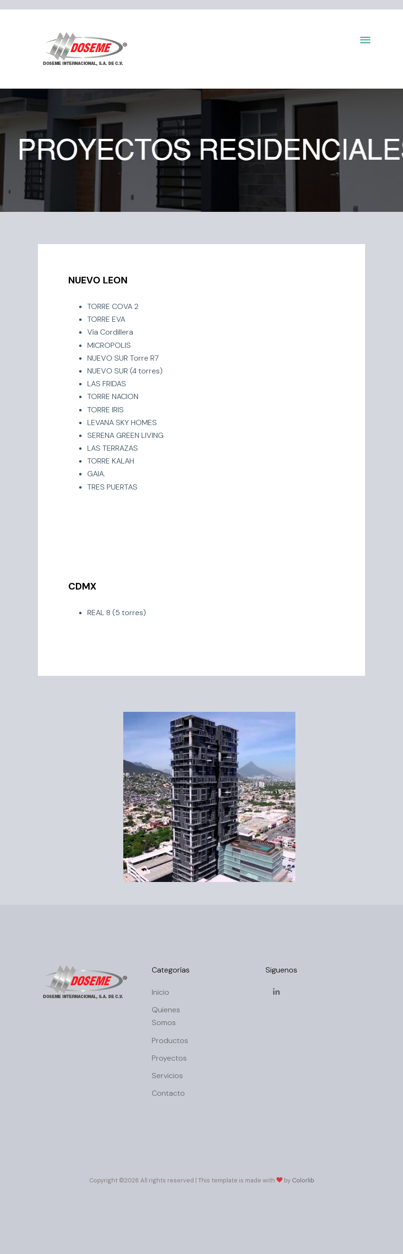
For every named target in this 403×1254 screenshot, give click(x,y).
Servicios (167, 1076)
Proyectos (169, 1058)
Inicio (160, 992)
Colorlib (303, 1180)
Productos (170, 1040)
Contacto (168, 1093)
